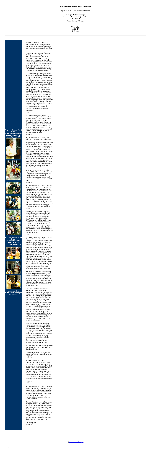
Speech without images (76, 442)
